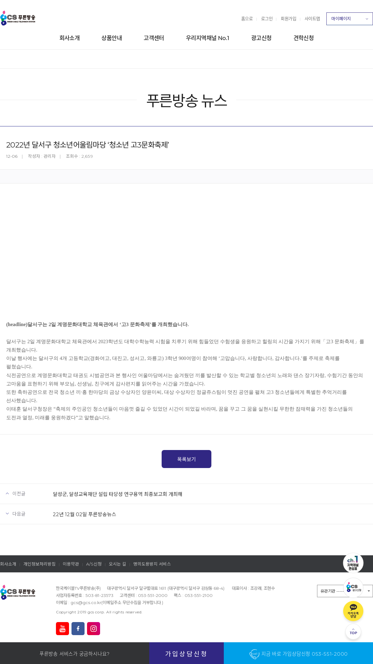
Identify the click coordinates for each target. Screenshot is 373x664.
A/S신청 (94, 564)
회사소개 (69, 38)
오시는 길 (117, 564)
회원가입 (288, 18)
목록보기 (186, 459)
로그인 (267, 18)
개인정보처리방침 (39, 564)
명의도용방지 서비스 (152, 564)
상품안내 (111, 38)
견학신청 (303, 38)
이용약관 (71, 564)
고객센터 (154, 38)
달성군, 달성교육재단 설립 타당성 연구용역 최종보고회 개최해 (117, 494)
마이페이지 (349, 20)
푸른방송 (17, 18)
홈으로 (247, 18)
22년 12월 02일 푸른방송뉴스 (84, 514)
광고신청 (261, 38)
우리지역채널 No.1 (207, 38)
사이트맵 (312, 18)
